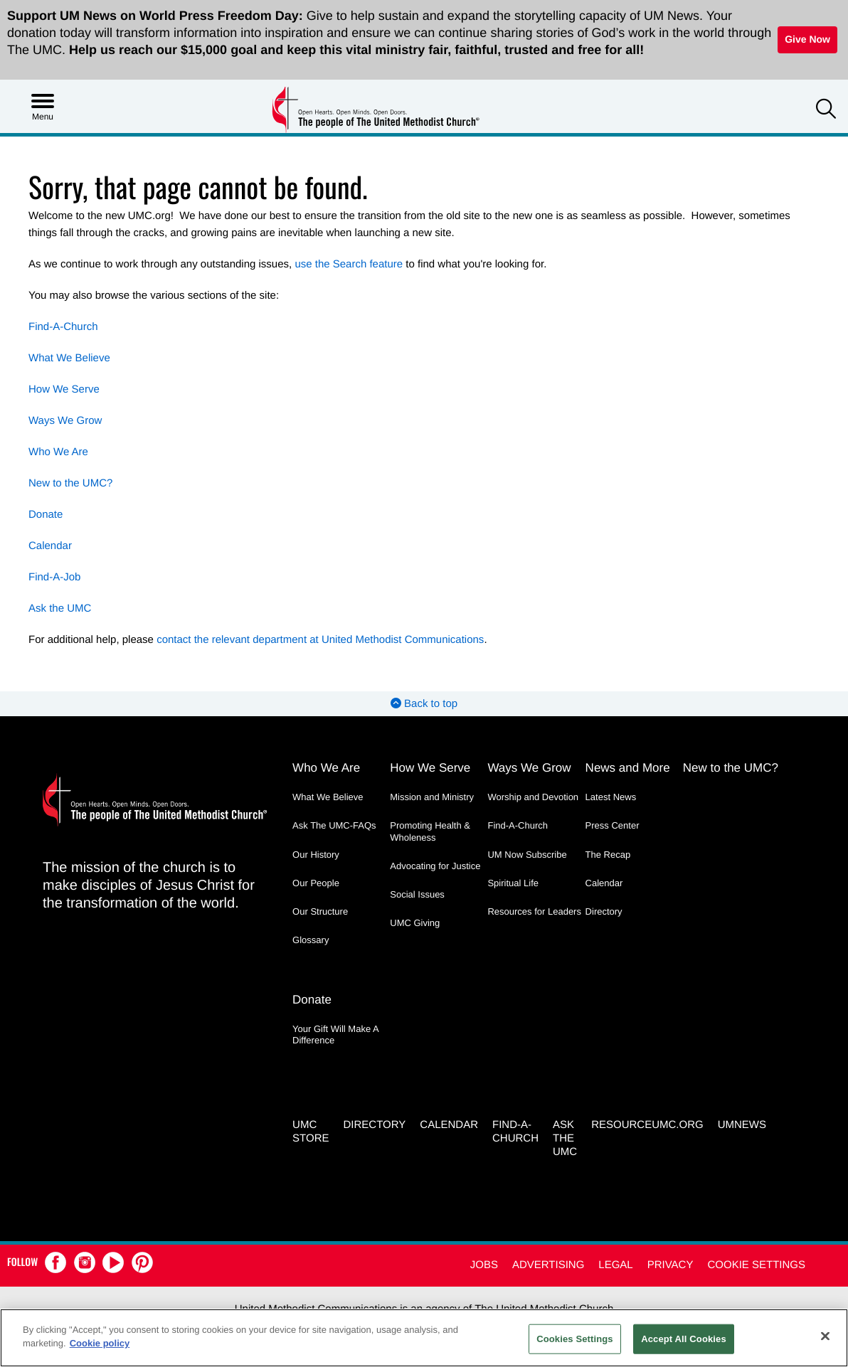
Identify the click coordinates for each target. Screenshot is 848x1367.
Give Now (807, 39)
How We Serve (64, 389)
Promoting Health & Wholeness (430, 831)
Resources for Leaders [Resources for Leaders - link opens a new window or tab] (534, 911)
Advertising (548, 1265)
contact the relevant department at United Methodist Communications (320, 640)
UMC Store (310, 1131)
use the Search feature (349, 264)
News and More (627, 768)
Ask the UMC (59, 608)
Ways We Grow (65, 421)
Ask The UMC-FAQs (334, 825)
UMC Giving (415, 922)
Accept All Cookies (683, 1339)
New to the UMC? (70, 483)
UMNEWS (742, 1125)
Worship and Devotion (532, 797)
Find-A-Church (63, 327)
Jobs (484, 1265)
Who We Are (58, 452)
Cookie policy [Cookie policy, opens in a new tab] (100, 1343)
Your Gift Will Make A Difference (335, 1034)
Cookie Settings (756, 1265)
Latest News (611, 797)
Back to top (424, 704)
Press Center (612, 825)
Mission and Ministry (432, 797)
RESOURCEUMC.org (647, 1125)
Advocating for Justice (435, 866)
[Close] (825, 1335)
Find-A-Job (54, 577)
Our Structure (320, 911)
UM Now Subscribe (526, 854)
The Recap (608, 854)
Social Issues (417, 894)
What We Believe (69, 358)
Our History (315, 854)
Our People (315, 883)
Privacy (670, 1265)
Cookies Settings (574, 1339)
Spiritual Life (513, 883)
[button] (826, 110)
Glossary (310, 940)
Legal (615, 1265)
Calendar (50, 546)
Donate (45, 515)
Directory (603, 911)
